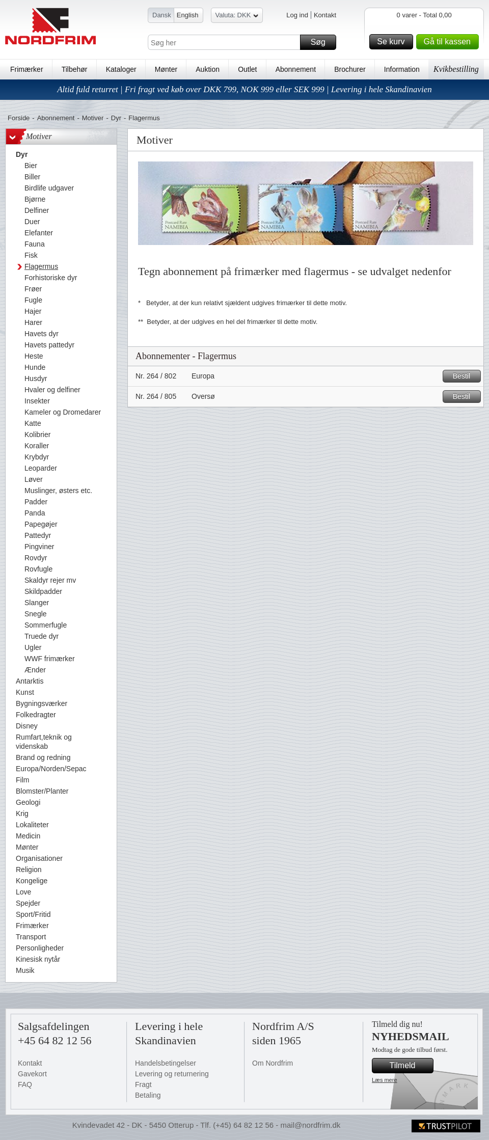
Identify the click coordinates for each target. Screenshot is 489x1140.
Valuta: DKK (237, 16)
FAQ (25, 1084)
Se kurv (393, 41)
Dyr (116, 118)
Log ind (297, 15)
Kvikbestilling (456, 69)
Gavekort (32, 1074)
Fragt (143, 1084)
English (188, 15)
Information (402, 69)
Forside (19, 118)
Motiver (93, 118)
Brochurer (349, 69)
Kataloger (121, 69)
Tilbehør (75, 69)
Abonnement (296, 69)
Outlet (247, 69)
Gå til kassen (450, 41)
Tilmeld (410, 1065)
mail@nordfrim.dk (310, 1125)
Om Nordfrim (272, 1063)
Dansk (161, 15)
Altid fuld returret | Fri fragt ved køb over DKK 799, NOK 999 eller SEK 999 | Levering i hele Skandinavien (244, 89)
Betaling (148, 1095)
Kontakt (325, 15)
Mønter (166, 69)
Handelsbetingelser (165, 1063)
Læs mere (384, 1080)
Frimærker (26, 69)
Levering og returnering (172, 1074)
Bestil (465, 376)
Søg (322, 42)
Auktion (208, 69)
